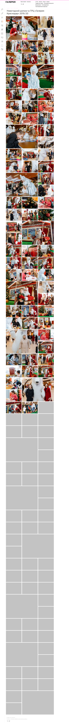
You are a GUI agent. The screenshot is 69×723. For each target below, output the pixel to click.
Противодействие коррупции (41, 6)
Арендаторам (38, 4)
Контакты (29, 1)
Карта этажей (23, 1)
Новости (40, 1)
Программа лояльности (49, 3)
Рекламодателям (45, 4)
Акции (44, 1)
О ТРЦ (36, 1)
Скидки (47, 1)
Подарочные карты (39, 3)
